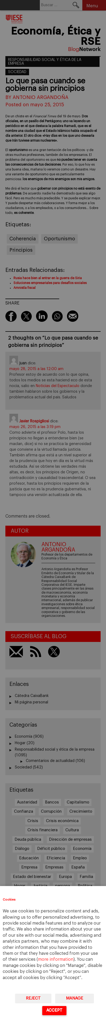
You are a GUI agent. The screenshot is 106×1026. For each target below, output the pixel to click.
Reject (33, 998)
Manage (74, 998)
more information (55, 959)
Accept (54, 1010)
